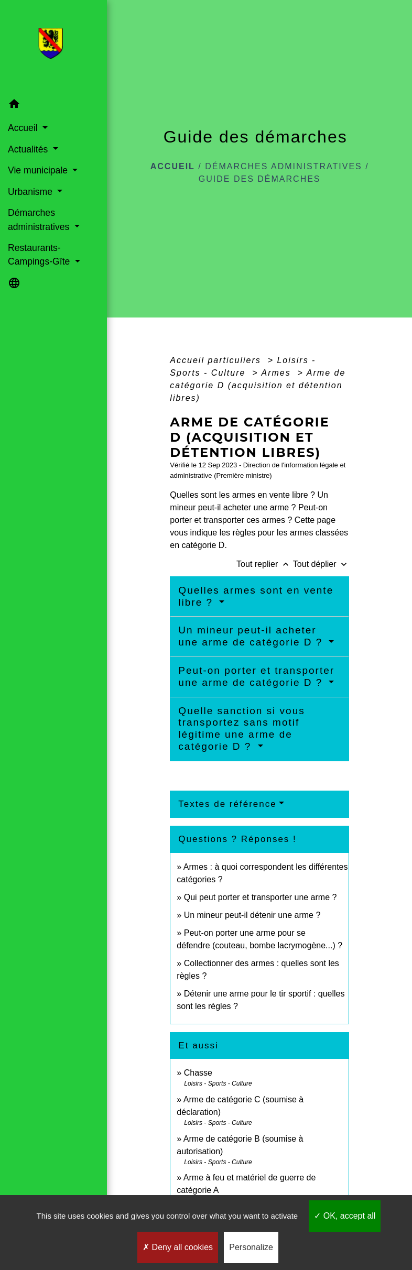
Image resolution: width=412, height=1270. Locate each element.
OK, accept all (344, 1215)
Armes (278, 372)
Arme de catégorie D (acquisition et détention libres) (257, 385)
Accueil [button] (24, 128)
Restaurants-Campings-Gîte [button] (40, 255)
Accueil (172, 166)
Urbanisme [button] (31, 192)
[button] (53, 105)
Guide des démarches (260, 178)
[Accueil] (53, 46)
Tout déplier (321, 564)
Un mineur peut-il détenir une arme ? (252, 915)
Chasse (198, 1072)
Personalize (251, 1247)
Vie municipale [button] (39, 170)
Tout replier (264, 564)
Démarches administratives (283, 166)
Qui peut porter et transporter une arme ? (260, 897)
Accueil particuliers (217, 360)
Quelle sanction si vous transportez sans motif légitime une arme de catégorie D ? (241, 728)
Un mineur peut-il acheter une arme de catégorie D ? (252, 636)
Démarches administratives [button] (40, 219)
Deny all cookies (178, 1247)
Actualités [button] (29, 149)
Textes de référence (227, 804)
